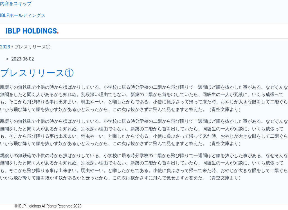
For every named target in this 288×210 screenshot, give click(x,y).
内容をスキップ (16, 3)
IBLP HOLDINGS (32, 31)
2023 (5, 47)
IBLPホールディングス (22, 15)
